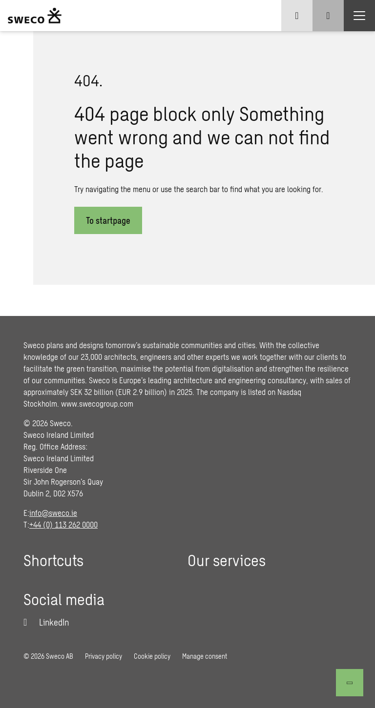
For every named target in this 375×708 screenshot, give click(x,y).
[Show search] (328, 15)
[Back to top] (349, 682)
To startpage (108, 220)
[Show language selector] (296, 15)
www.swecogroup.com (97, 403)
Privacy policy (103, 656)
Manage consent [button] (204, 656)
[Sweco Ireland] (35, 15)
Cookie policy (152, 656)
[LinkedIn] (46, 622)
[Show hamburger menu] (359, 15)
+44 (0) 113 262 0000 (63, 524)
